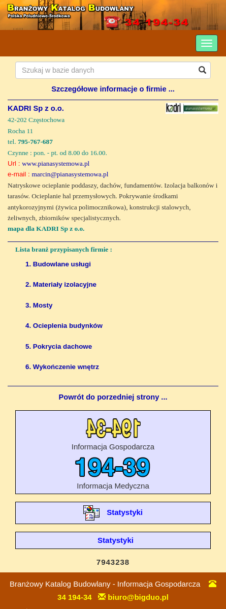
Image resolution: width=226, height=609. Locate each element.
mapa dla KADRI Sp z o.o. (46, 228)
